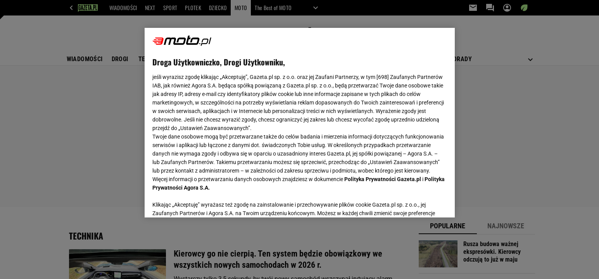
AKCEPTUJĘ (420, 202)
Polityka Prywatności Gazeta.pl (382, 179)
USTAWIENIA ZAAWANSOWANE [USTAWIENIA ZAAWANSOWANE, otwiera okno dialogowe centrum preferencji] (203, 202)
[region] (300, 122)
